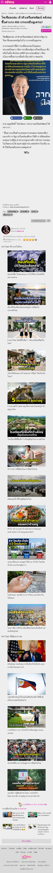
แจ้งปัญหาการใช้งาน (43, 865)
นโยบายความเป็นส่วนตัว (28, 862)
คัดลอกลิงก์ (46, 31)
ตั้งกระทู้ (40, 8)
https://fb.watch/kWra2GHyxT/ (19, 207)
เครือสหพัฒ (12, 211)
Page (35, 852)
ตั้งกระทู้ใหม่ (26, 841)
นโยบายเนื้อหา (42, 862)
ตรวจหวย (48, 848)
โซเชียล (6, 37)
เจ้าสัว (34, 211)
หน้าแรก (4, 13)
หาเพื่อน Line (32, 848)
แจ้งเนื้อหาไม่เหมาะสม (26, 869)
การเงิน (29, 852)
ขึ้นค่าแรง (7, 215)
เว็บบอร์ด (12, 8)
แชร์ (46, 27)
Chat (24, 848)
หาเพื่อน (18, 848)
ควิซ (17, 852)
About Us (22, 865)
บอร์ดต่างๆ (23, 8)
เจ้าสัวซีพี (24, 211)
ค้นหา (32, 8)
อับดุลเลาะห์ (11, 31)
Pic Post (41, 848)
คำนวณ (22, 852)
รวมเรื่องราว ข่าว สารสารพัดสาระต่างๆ (32, 806)
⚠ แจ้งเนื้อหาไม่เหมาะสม (38, 221)
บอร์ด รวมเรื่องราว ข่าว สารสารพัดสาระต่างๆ (28, 13)
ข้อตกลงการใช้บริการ (13, 862)
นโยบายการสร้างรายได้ (10, 865)
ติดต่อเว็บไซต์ (31, 865)
